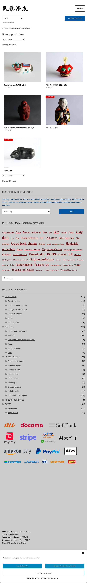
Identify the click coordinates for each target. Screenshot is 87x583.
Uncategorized (13, 322)
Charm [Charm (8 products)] (71, 232)
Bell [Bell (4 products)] (50, 232)
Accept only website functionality (65, 566)
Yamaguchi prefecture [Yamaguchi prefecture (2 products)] (52, 270)
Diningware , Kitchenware (18, 310)
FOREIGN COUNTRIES (14, 400)
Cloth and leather (14, 348)
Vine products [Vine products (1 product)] (39, 270)
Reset (71, 212)
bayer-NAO (12, 408)
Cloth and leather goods (17, 305)
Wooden (11, 335)
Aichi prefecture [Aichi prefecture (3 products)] (8, 232)
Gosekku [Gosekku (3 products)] (42, 244)
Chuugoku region (14, 387)
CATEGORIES (10, 297)
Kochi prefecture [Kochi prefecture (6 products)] (20, 254)
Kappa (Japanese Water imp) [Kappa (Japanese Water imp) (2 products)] (73, 250)
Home (6, 28)
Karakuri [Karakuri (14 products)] (6, 254)
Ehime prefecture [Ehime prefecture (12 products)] (29, 238)
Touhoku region (14, 370)
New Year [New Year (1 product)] (58, 260)
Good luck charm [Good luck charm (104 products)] (24, 243)
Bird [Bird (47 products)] (56, 232)
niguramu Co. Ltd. (24, 531)
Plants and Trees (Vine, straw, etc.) (21, 340)
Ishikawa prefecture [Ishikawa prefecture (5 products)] (32, 249)
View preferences (43, 573)
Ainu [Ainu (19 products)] (18, 232)
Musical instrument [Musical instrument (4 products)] (20, 260)
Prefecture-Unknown (16, 361)
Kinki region (12, 383)
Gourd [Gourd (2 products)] (49, 244)
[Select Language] (12, 18)
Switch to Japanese (74, 18)
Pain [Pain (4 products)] (12, 265)
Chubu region (13, 378)
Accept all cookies (22, 566)
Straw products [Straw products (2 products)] (68, 265)
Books (10, 318)
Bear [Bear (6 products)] (45, 232)
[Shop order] (13, 39)
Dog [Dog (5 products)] (17, 238)
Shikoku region (14, 391)
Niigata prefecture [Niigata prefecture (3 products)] (69, 260)
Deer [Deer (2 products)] (12, 238)
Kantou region (13, 374)
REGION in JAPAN (12, 357)
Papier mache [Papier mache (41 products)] (23, 264)
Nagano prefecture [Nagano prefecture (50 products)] (42, 259)
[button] (83, 553)
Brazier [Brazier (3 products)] (63, 232)
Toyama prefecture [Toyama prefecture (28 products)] (23, 269)
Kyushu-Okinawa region (17, 396)
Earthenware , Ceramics (17, 331)
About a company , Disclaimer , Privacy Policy (42, 578)
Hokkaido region (14, 365)
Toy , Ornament (14, 301)
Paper (10, 344)
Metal (10, 353)
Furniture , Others (15, 314)
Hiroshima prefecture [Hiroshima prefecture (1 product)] (58, 244)
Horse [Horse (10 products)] (20, 249)
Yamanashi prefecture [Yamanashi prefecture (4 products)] (68, 270)
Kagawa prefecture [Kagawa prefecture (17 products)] (52, 249)
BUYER (8, 404)
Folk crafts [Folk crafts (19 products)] (51, 237)
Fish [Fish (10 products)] (42, 238)
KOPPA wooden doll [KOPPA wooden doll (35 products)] (60, 254)
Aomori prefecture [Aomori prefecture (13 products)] (32, 232)
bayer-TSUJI (13, 413)
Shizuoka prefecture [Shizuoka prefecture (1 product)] (55, 265)
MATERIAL (9, 327)
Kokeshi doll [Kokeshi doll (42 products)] (37, 254)
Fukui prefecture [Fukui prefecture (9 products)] (66, 238)
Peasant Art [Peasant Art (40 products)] (41, 264)
